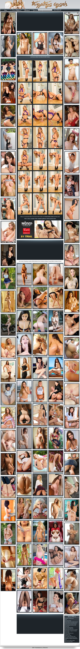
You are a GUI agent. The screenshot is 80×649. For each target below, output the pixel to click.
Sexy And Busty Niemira (69, 627)
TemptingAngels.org (38, 647)
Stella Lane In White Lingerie (70, 640)
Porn (39, 261)
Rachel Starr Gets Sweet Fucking (70, 624)
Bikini (53, 261)
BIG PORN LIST (57, 10)
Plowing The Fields (68, 635)
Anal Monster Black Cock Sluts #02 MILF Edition (40, 56)
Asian (22, 261)
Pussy (60, 261)
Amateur (56, 261)
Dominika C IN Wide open (69, 618)
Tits (19, 261)
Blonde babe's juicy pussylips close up (71, 621)
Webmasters (45, 647)
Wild (33, 261)
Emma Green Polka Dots (69, 628)
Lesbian (30, 261)
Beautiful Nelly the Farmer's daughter (71, 629)
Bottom (36, 261)
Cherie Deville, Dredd (49, 216)
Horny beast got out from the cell (70, 625)
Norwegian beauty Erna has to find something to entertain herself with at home (71, 638)
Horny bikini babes (68, 620)
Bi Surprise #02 (67, 634)
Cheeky (46, 261)
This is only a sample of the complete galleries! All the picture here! (40, 218)
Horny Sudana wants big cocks (70, 636)
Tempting (26, 261)
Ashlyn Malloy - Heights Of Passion (71, 630)
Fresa (66, 619)
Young (49, 261)
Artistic (42, 261)
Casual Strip (67, 626)
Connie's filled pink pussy (69, 633)
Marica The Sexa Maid (69, 641)
